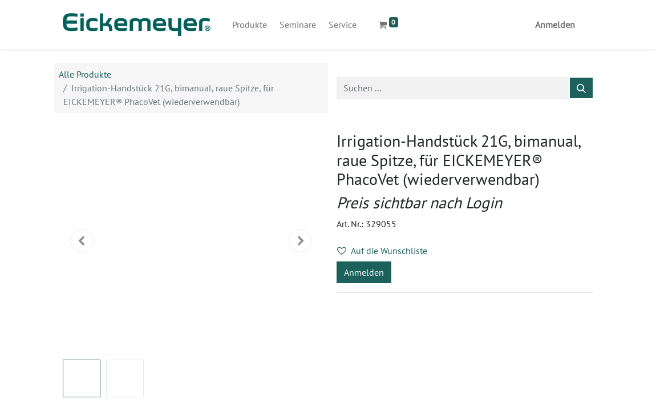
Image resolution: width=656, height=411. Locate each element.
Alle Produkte (85, 74)
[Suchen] (581, 88)
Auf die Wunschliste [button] (382, 250)
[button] (82, 241)
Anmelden (555, 24)
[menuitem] (250, 24)
